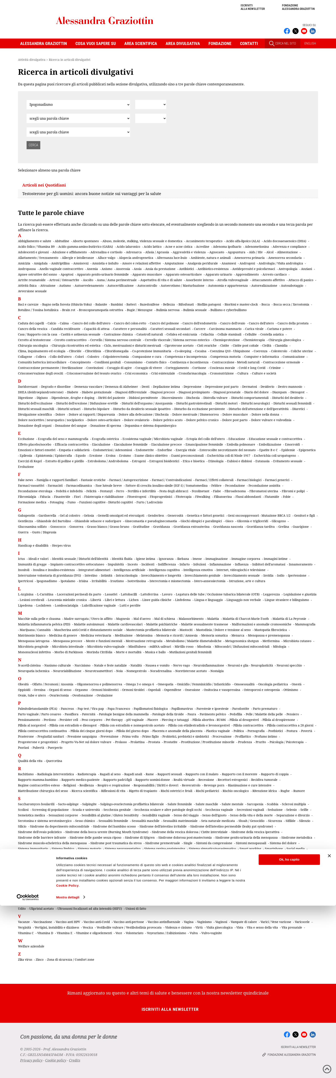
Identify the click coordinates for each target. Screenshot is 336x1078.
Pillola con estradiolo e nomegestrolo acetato (132, 725)
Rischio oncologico (236, 791)
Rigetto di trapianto (143, 791)
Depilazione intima (166, 387)
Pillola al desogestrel (244, 720)
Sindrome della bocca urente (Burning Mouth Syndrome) (106, 832)
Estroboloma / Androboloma (108, 461)
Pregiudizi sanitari (51, 736)
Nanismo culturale (57, 665)
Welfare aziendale (31, 946)
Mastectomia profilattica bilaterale (151, 630)
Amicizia (24, 263)
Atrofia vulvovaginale (232, 280)
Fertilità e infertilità (142, 491)
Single (188, 843)
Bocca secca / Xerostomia (291, 304)
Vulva (194, 933)
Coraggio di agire (119, 368)
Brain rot (68, 310)
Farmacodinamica (79, 485)
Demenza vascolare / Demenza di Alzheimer (106, 387)
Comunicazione (294, 357)
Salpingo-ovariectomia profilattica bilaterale (132, 804)
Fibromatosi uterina (263, 491)
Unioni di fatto (136, 909)
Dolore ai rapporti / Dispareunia (92, 414)
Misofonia (204, 646)
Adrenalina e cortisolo (106, 252)
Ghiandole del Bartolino (54, 521)
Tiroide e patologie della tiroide (121, 890)
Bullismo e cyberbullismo (228, 310)
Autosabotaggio (292, 285)
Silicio (22, 826)
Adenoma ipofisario (227, 247)
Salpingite (89, 804)
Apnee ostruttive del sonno (37, 274)
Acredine (202, 247)
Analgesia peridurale (203, 263)
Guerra (23, 532)
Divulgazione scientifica (35, 414)
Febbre (216, 485)
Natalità (136, 665)
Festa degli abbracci (173, 491)
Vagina (189, 922)
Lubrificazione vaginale (99, 605)
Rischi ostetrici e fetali (176, 791)
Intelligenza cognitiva (164, 570)
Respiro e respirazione (114, 785)
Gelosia (89, 515)
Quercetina (54, 761)
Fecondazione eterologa (35, 491)
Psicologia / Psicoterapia (287, 742)
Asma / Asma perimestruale (117, 280)
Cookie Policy (67, 1058)
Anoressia (123, 269)
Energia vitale (186, 450)
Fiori (77, 497)
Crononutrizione (222, 373)
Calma (64, 323)
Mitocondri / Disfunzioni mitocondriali (242, 646)
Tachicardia (26, 879)
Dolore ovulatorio (136, 420)
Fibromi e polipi (293, 491)
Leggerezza (271, 594)
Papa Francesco (119, 709)
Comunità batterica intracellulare (42, 362)
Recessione (206, 780)
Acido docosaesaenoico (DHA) (285, 241)
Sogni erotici (66, 854)
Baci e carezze (28, 304)
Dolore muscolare (235, 414)
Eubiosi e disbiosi (239, 461)
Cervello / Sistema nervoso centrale (115, 340)
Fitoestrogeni (136, 497)
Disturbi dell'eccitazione (35, 403)
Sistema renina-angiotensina (164, 849)
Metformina (271, 641)
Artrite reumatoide (32, 280)
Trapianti (299, 890)
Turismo (286, 895)
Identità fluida (122, 559)
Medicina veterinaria (96, 635)
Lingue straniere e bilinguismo (287, 600)
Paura (192, 714)
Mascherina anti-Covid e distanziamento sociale (88, 630)
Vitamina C (26, 933)
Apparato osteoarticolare (184, 274)
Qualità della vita (30, 761)
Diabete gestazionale (97, 392)
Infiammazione (220, 564)
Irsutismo (117, 581)
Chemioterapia (254, 340)
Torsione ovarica (160, 890)
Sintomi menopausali (251, 843)
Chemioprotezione (226, 340)
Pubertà (38, 748)
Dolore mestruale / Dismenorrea (195, 414)
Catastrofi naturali (149, 334)
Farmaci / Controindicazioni (172, 480)
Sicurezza (275, 821)
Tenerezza (179, 879)
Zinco (40, 959)
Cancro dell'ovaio (232, 323)
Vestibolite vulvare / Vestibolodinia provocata (129, 927)
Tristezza (114, 895)
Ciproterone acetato (179, 345)
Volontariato (134, 933)
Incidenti (147, 564)
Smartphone (274, 849)
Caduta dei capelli (31, 323)
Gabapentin (26, 515)
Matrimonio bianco (31, 635)
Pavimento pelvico (213, 714)
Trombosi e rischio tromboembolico (188, 895)
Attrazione (48, 285)
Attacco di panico (300, 280)
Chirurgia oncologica (33, 345)
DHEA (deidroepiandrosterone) (40, 392)
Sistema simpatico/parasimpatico (212, 849)
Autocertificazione (120, 285)
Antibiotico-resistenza (213, 269)
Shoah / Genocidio (251, 821)
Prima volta (130, 736)
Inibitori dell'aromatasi (268, 564)
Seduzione (275, 810)
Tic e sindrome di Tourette (76, 890)
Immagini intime (276, 559)
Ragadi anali (133, 774)
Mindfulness (137, 646)
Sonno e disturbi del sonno (166, 854)
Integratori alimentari (94, 570)
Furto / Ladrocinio (149, 502)
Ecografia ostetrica (105, 439)
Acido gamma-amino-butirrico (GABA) (85, 247)
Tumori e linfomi (264, 895)
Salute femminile (180, 804)
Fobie (287, 497)
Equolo (81, 455)
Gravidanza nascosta (228, 527)
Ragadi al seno (110, 774)
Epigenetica (307, 450)
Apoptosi (67, 274)
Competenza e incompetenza (186, 357)
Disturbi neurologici (255, 403)
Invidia (268, 575)
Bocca (265, 304)
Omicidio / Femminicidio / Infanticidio (204, 684)
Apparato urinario (219, 274)
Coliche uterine (302, 351)
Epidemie (288, 450)
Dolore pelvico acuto (168, 420)
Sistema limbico (63, 849)
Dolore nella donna (265, 414)
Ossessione (192, 690)
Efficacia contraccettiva (71, 444)
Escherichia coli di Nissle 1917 (228, 455)
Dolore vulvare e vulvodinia (271, 420)
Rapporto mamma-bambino (38, 780)
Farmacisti (55, 485)
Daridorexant (28, 387)
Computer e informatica (261, 357)
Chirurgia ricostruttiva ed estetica (76, 345)
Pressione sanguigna (82, 736)
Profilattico (243, 736)
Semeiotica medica (31, 815)
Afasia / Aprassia (157, 252)
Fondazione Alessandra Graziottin (298, 7)
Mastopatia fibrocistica (270, 630)
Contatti (249, 43)
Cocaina (200, 351)
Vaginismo (204, 922)
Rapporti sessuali (170, 774)
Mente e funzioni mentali (104, 641)
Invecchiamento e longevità (161, 575)
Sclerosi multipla (294, 804)
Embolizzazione (270, 444)
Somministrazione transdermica (120, 854)
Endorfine (165, 450)
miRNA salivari (160, 646)
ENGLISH (310, 43)
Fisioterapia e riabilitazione (104, 497)
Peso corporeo (92, 720)
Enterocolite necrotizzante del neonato (228, 450)
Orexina (39, 690)
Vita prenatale (292, 927)
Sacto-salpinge (68, 804)
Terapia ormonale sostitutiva (137, 884)
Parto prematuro (265, 709)
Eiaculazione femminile (131, 444)
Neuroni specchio (289, 665)
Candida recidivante (65, 329)
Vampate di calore (244, 922)
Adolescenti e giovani (33, 252)
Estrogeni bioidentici (164, 461)
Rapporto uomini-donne (152, 780)
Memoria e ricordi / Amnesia (177, 635)
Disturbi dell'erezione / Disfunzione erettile (87, 403)
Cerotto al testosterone (34, 340)
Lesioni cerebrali (32, 600)
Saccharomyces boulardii (36, 804)
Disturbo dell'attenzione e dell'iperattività (259, 409)
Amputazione (174, 263)
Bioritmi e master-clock (241, 304)
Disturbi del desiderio (287, 398)
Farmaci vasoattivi (31, 485)
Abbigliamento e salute (34, 241)
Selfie (304, 810)
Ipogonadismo (47, 581)
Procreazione (222, 736)
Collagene (25, 357)
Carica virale (254, 329)
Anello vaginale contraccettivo (61, 269)
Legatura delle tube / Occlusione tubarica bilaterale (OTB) (218, 594)
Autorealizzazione (264, 285)
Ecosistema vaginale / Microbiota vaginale (153, 439)
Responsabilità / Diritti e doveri (156, 785)
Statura (118, 860)
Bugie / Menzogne (140, 310)
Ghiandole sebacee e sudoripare (98, 521)
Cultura (242, 373)
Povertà (306, 731)
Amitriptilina (60, 263)
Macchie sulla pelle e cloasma (39, 619)
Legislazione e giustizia (300, 594)
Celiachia (207, 334)
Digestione (25, 398)
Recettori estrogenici (233, 780)
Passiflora (71, 714)
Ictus (21, 559)
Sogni (50, 854)
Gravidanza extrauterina (192, 527)
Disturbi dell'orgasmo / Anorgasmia (147, 403)
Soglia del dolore (30, 854)
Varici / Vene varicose (276, 922)
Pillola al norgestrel (32, 725)
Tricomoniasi (95, 895)
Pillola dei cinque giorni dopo (91, 731)
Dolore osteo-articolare (103, 420)
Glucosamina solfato (32, 527)
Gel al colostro (70, 515)
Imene (197, 559)
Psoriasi (23, 748)
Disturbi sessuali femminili (292, 403)
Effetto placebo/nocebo (34, 444)
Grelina (283, 527)
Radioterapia (87, 774)
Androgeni (247, 263)
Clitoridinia (93, 351)
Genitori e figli (304, 515)
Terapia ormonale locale (94, 884)
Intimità (106, 575)
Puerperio (55, 748)
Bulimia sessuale (195, 310)
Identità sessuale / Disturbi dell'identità (80, 559)
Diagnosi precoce (162, 392)
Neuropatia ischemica (34, 671)
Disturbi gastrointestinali (194, 403)
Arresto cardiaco (274, 274)
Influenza (242, 564)
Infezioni (199, 564)
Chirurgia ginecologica (284, 340)
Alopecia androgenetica (136, 258)
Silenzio (304, 821)
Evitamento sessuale (287, 461)
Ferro (120, 491)
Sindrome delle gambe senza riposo (95, 837)
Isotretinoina (137, 581)
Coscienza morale (222, 368)
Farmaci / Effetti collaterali (214, 480)
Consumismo (133, 362)
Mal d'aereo (142, 619)
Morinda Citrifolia (99, 652)
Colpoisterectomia (116, 357)
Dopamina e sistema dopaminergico (150, 425)
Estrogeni (139, 461)
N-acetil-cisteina (29, 665)
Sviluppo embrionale (33, 865)
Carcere (200, 329)
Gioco (229, 521)
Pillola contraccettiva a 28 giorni (290, 725)
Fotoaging (57, 502)
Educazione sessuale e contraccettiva (275, 439)
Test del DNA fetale (243, 884)
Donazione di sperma (105, 425)
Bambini (117, 304)
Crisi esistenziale (163, 373)
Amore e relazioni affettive (141, 263)
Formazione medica (32, 502)
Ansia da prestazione (160, 269)
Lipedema (25, 605)
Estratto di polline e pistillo (64, 461)
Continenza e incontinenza (189, 362)
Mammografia (305, 624)
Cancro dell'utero (261, 323)
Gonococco (58, 527)
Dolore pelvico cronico (202, 420)
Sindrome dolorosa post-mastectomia (185, 837)
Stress (174, 860)
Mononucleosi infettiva (34, 652)
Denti (145, 387)
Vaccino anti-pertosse (129, 922)
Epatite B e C (268, 450)
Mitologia (279, 646)
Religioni (69, 785)
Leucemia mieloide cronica (67, 600)
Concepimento (80, 362)
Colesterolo (279, 351)
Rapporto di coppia (275, 774)
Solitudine (86, 854)
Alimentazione (287, 252)
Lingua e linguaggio (208, 600)
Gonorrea (76, 527)
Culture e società (264, 373)
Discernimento (172, 398)
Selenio (291, 810)
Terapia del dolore (240, 879)
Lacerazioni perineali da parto (79, 594)
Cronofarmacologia (192, 373)
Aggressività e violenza (189, 252)
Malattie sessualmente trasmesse (204, 624)
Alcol (269, 252)
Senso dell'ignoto (214, 815)
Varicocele (302, 922)
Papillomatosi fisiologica (151, 709)
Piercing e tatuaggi (175, 720)
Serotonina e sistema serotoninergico (45, 821)
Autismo (65, 285)
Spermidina (220, 854)
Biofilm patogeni (209, 304)
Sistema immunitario (33, 849)
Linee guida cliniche (156, 600)
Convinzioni (94, 368)
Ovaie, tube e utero (32, 695)
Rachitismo (26, 774)
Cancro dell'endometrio (200, 323)
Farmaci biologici (249, 480)
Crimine (275, 368)
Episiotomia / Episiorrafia (54, 455)
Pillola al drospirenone (278, 720)
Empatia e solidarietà (74, 450)
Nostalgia (217, 671)
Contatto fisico (156, 362)
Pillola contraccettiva (248, 725)
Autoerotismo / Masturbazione (182, 285)
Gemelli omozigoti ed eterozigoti (121, 515)
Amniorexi (80, 263)
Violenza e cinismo (178, 927)
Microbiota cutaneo (297, 641)
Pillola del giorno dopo (132, 731)
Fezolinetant (200, 491)
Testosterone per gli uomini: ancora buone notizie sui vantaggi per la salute (91, 193)
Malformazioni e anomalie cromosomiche (261, 624)
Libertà (95, 600)
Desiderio (267, 387)
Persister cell (69, 720)
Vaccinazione (42, 922)
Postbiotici (275, 731)
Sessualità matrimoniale (180, 821)
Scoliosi (23, 810)
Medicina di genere (63, 635)
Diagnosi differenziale (131, 392)
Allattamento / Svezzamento (38, 258)
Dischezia (193, 398)
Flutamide (272, 497)
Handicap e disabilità (33, 545)
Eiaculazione (101, 444)
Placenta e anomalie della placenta (177, 731)
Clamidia (281, 345)
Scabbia (272, 804)
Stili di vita (135, 860)
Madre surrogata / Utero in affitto (88, 619)
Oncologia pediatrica (273, 684)
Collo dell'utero (61, 357)
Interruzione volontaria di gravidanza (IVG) (49, 575)
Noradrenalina (161, 671)
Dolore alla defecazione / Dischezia (144, 414)
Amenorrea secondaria (285, 258)
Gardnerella (47, 515)
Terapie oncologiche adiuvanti (183, 884)
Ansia (138, 269)
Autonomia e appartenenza (228, 285)
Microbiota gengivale (33, 646)
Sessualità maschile (145, 821)
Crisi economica (136, 373)
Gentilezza (25, 521)
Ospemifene (172, 690)
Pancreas (67, 709)
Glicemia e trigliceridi (252, 521)
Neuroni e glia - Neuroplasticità (250, 665)
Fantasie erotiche (93, 480)
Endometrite (145, 450)
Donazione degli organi (34, 425)
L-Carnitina (45, 594)
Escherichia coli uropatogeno (275, 455)
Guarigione (301, 527)
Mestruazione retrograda (144, 641)
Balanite (101, 304)
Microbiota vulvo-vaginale (106, 646)
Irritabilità (99, 581)
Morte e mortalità (128, 652)
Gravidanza (161, 527)
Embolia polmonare (241, 444)
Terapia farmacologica (34, 884)
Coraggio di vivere (148, 368)
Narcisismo (82, 665)
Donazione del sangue (71, 425)
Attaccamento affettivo (268, 280)
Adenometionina (257, 247)
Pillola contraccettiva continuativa (42, 731)
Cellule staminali (229, 334)
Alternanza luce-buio (172, 258)
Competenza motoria (225, 357)
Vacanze (24, 922)
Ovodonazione (82, 695)
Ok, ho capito (289, 1032)
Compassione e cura (146, 357)
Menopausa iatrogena (34, 641)
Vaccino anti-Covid (97, 922)
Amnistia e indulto (105, 263)
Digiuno (42, 398)
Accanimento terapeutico (204, 241)
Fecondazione (235, 485)
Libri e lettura (115, 600)
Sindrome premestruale (162, 843)
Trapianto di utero (31, 895)
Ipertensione (297, 575)
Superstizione (283, 860)
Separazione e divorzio (293, 815)
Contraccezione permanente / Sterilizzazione (50, 368)
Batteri (131, 304)
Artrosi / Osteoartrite (64, 280)
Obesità (23, 684)
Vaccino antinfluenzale (164, 922)
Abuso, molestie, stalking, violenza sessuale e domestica (142, 241)
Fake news (25, 480)
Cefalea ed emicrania (181, 334)
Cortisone (199, 368)
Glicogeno (279, 521)
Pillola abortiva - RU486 (209, 720)
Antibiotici (186, 269)
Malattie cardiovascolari (125, 624)
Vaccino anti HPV (68, 922)
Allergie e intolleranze (78, 258)
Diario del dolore (256, 392)
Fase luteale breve (109, 485)
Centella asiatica (272, 334)
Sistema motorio (89, 849)
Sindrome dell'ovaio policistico (40, 832)
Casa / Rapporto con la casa (37, 334)
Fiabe (217, 491)
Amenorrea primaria (249, 258)
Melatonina (144, 635)
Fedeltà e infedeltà (69, 491)
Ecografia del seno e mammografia (63, 439)
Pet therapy (114, 720)
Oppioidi (24, 690)
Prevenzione (109, 736)
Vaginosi (221, 922)
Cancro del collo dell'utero (91, 323)
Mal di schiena (164, 619)
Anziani (306, 269)
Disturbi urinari (69, 409)
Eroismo (125, 455)
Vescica (88, 927)
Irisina (83, 581)
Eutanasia (262, 461)
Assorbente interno (200, 280)
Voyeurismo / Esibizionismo (166, 933)
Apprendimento (247, 274)
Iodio (280, 575)
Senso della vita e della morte (251, 815)
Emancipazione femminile (204, 444)
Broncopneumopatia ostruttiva (101, 310)
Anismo (107, 269)
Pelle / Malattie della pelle (264, 714)
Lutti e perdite (130, 605)
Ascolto (88, 280)
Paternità (88, 714)
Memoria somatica (214, 635)
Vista (239, 927)
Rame (150, 774)
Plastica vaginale (218, 731)
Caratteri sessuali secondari (170, 329)
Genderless (156, 515)
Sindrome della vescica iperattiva (255, 832)
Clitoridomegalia (117, 351)
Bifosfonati (186, 304)
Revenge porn (214, 785)
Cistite (224, 345)
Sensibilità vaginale (156, 815)
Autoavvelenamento (89, 285)
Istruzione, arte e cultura (247, 581)
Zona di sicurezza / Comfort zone (70, 959)
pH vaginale (135, 720)
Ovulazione (105, 695)
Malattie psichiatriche (161, 624)
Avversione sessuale (32, 291)
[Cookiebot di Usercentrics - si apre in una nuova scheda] (27, 1069)
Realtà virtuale (184, 780)
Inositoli (23, 570)
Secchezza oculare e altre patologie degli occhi (168, 810)
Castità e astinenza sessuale (80, 334)
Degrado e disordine (56, 387)
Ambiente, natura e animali (211, 258)
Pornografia (256, 731)
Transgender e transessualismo (266, 890)
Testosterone (27, 890)
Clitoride (75, 351)
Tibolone (46, 890)
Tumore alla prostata (233, 895)
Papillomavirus (182, 709)
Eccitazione (26, 439)
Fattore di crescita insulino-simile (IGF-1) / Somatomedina (167, 485)
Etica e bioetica (194, 461)
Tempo (163, 879)
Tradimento (184, 890)
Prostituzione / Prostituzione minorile (207, 742)
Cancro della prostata (293, 323)
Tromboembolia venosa (142, 895)
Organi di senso (60, 690)
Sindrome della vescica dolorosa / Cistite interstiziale (190, 832)
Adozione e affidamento (69, 252)
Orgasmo (81, 690)
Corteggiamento (177, 368)
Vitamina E (64, 933)
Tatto (90, 879)
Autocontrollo (147, 285)
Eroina (111, 455)
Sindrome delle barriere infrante (42, 837)
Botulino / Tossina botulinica (38, 310)
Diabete (72, 392)
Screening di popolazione (50, 810)
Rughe (285, 791)
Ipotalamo (68, 581)
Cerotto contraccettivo (70, 340)
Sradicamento (28, 860)
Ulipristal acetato (41, 909)
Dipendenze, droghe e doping (72, 398)
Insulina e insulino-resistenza (54, 570)
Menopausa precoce (67, 641)
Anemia (92, 269)
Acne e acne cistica (178, 247)
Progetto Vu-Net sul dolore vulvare (86, 742)
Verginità (24, 927)
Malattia (213, 619)
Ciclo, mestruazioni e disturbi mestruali (132, 345)
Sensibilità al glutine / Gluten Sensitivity (110, 815)
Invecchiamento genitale (202, 575)
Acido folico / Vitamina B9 (36, 247)
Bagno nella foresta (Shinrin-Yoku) (67, 304)
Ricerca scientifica (85, 791)
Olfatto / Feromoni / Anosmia (52, 684)
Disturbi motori (226, 403)
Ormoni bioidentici (105, 690)
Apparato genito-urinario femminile (103, 274)
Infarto (185, 564)
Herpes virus (61, 545)
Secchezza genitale (117, 810)
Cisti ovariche (207, 345)
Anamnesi (229, 263)
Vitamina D (45, 933)
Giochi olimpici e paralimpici (201, 521)
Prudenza (245, 742)
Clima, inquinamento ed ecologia (41, 351)
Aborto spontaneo (86, 241)
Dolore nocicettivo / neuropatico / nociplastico (51, 420)
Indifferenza (167, 564)
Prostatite (170, 742)
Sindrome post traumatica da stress (116, 843)
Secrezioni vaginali (250, 810)
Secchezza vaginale (219, 810)
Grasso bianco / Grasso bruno (108, 527)
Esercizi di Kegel (30, 461)
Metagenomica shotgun (242, 641)
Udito (22, 909)
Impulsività (116, 564)
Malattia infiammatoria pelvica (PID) (44, 624)
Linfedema (183, 600)
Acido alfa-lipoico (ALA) (243, 241)
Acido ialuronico (128, 247)
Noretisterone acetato (191, 671)
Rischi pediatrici (207, 791)
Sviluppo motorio (64, 865)
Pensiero (292, 714)
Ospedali (154, 690)
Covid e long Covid (252, 368)
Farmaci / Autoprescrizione (128, 480)
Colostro (93, 357)
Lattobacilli (129, 594)
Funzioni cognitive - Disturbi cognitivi (106, 502)
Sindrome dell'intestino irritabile (163, 826)
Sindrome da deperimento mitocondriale (59, 826)
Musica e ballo (155, 652)
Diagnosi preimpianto (194, 392)
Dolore (60, 414)
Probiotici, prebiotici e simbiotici (185, 736)
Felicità (91, 491)
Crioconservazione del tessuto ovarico (94, 373)
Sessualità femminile (113, 821)
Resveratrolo (191, 785)
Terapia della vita (270, 879)
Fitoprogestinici (161, 497)
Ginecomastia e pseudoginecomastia (151, 521)
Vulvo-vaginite (211, 933)
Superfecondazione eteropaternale (244, 860)
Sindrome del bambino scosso (114, 826)
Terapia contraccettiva (206, 879)
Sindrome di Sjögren (140, 837)
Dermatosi (249, 387)
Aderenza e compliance (290, 247)
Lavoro (167, 594)
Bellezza (169, 304)
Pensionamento (29, 720)
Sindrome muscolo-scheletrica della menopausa (52, 843)
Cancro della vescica (32, 329)
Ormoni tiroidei (133, 690)
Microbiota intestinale (68, 646)
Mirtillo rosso (184, 646)
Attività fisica (27, 285)
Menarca (237, 635)
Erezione (95, 455)
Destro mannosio (290, 387)
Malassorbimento (191, 619)
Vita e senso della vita (262, 927)
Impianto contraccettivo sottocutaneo (77, 564)
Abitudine (62, 241)
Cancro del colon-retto (130, 323)
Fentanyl (106, 491)
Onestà (297, 684)
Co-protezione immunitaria (151, 351)
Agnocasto (216, 252)
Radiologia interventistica (55, 774)
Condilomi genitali (107, 362)
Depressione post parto (221, 387)
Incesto (133, 564)
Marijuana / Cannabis (35, 630)
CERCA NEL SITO (282, 43)
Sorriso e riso (198, 854)
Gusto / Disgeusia (44, 532)
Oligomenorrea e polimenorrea (99, 684)
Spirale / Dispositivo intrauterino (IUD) (260, 854)
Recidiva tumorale (264, 780)
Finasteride (62, 497)
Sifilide (291, 821)
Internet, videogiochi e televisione (241, 570)
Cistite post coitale (246, 345)
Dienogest (297, 392)
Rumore (299, 791)
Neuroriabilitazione (67, 671)
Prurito (261, 742)
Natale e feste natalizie (110, 665)
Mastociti (186, 630)
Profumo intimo (266, 736)
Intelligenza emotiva (198, 570)
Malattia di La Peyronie (289, 619)
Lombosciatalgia (66, 605)
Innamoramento (300, 564)
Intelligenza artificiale (129, 570)
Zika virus (25, 959)
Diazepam (279, 392)
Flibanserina (223, 497)
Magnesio (123, 619)
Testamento (299, 884)
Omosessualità (244, 684)
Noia (119, 671)
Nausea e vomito (158, 665)
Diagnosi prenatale (227, 392)
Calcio (52, 323)
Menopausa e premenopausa (269, 635)
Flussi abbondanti (248, 497)
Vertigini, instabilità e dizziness (57, 927)
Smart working (250, 849)
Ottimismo (291, 690)
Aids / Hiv (256, 252)
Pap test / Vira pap (91, 709)
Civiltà (266, 345)
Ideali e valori (38, 559)
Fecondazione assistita (264, 485)
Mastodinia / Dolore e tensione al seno (223, 630)
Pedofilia (236, 714)
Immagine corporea (245, 559)
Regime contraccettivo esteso (39, 785)
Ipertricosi (25, 581)
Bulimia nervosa (168, 310)
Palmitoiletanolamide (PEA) (37, 709)
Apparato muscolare (147, 274)
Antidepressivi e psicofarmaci (253, 269)
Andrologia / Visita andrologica (281, 263)
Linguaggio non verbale (243, 600)
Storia (162, 860)
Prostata (154, 742)
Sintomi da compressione (214, 843)
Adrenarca (134, 252)
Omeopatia (165, 684)
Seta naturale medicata (218, 821)
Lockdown (43, 605)
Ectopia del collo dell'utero (205, 439)
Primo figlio (150, 736)
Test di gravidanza (274, 884)
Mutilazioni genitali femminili (190, 652)
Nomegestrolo (136, 671)
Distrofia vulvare (215, 398)
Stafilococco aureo (55, 860)
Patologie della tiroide (168, 714)
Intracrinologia (127, 575)
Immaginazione (217, 559)
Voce (119, 933)
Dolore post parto (235, 420)
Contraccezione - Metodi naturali (236, 362)
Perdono (50, 720)
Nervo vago (181, 665)
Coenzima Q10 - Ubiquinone (230, 351)
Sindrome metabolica (296, 837)
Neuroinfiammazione (209, 665)
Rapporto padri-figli (117, 780)
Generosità (175, 515)
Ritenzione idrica (264, 791)
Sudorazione (191, 860)
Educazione (236, 439)
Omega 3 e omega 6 (140, 684)
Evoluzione (26, 467)
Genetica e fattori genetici (205, 515)
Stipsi (150, 860)
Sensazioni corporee (63, 815)
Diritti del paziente (111, 398)
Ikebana (183, 559)
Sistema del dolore (283, 843)
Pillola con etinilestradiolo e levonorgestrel (199, 725)
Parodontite (240, 709)
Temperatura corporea (137, 879)
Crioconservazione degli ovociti (40, 373)
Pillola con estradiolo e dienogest (73, 725)
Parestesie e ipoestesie (212, 709)
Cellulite (251, 334)
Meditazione (124, 635)
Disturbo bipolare (97, 409)
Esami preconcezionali (187, 455)
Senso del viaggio (186, 815)
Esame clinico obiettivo (151, 455)
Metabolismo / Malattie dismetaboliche (194, 641)
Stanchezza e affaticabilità (91, 860)
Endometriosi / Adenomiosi (112, 450)
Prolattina (137, 742)
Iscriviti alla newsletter (253, 7)
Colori (79, 357)
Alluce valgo (106, 258)
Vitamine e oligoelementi (94, 933)
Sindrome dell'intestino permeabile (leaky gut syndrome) (231, 826)
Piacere (152, 720)
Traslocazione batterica (65, 895)
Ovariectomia (59, 695)
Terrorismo (217, 884)
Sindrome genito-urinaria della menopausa (246, 837)
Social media (295, 849)
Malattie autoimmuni (89, 624)
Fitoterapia (184, 497)
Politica (239, 731)
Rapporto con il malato (202, 774)
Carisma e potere (279, 329)
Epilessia (26, 455)
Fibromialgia (27, 497)
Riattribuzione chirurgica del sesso (43, 791)
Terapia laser (64, 884)
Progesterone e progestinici (38, 742)
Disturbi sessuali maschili (36, 409)
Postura (291, 731)
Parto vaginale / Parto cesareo (39, 714)
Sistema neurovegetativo (123, 849)
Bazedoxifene (149, 304)
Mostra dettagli (67, 1069)
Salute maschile (207, 804)
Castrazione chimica (118, 334)
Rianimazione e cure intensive (250, 785)
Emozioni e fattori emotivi (36, 450)
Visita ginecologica (219, 927)
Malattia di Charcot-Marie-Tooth (246, 619)
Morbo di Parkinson (68, 652)
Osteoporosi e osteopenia (262, 690)
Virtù (199, 927)
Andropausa (27, 269)
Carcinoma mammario (225, 329)
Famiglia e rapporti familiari (57, 480)
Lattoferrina (149, 594)
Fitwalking (202, 497)
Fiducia (45, 497)
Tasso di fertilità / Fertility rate (60, 879)
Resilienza (87, 785)
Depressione (192, 387)
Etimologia (216, 461)
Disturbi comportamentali (249, 398)
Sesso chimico (85, 821)
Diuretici (298, 409)
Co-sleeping (183, 351)
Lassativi (111, 594)
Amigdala (41, 263)
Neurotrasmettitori (98, 671)
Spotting (298, 854)
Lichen (134, 600)
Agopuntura (236, 252)
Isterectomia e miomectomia (170, 581)
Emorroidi (292, 444)
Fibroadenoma (235, 491)
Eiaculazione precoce (166, 444)
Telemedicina (107, 879)
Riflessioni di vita (113, 791)
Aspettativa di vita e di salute (161, 280)
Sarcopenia (255, 804)
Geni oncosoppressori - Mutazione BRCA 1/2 (259, 515)
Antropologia (288, 269)
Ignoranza (166, 559)
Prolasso (121, 742)
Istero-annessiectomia (209, 581)
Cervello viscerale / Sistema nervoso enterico (177, 340)
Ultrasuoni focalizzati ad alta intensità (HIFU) (89, 909)
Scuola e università (86, 810)
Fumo (72, 502)
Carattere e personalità (130, 329)
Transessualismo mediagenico (218, 890)
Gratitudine (141, 527)
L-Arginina (25, 594)
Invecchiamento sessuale (242, 575)
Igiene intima (145, 559)
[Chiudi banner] (329, 1028)
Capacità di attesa (97, 329)
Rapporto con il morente (239, 774)
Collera (41, 357)
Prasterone (26, 736)
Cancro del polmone (164, 323)
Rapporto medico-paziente (81, 780)
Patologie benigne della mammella (124, 714)
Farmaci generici (277, 480)
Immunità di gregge (32, 564)
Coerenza (260, 351)
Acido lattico (153, 247)
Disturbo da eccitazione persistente (199, 409)
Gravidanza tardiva (261, 527)
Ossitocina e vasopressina (222, 690)
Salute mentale (232, 804)
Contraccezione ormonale (281, 362)
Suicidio (209, 860)
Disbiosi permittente (143, 398)
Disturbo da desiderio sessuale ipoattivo (142, 409)
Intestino (91, 575)
